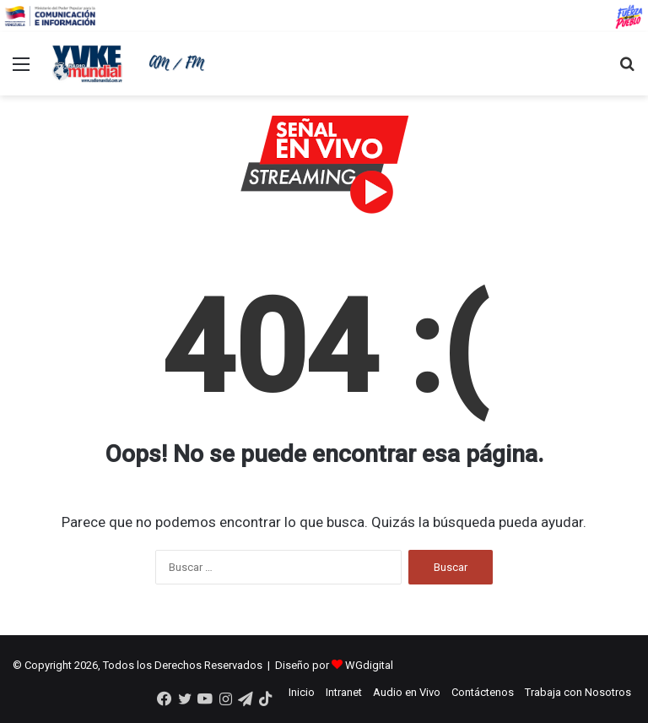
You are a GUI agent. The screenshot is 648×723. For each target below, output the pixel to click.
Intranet (344, 692)
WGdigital (369, 665)
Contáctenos (482, 692)
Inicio (302, 692)
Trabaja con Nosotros (578, 692)
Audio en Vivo (406, 692)
